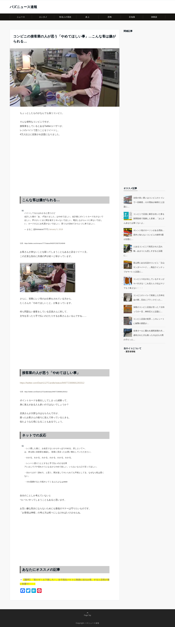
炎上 (87, 17)
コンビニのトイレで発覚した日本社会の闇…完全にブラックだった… (148, 297)
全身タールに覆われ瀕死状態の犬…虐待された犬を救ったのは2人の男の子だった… (144, 335)
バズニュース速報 (23, 7)
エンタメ (43, 17)
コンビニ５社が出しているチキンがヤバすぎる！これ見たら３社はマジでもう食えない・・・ (144, 283)
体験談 (154, 17)
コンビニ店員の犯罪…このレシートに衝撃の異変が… (148, 321)
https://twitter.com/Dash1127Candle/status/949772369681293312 (52, 383)
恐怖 (110, 17)
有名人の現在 (65, 17)
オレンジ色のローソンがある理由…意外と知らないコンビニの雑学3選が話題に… (144, 234)
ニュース (21, 17)
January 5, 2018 (56, 229)
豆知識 (132, 17)
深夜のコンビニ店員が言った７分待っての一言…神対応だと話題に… (148, 309)
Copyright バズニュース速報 (87, 623)
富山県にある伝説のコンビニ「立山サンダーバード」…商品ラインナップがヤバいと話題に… (144, 267)
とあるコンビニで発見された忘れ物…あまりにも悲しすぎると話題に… (143, 251)
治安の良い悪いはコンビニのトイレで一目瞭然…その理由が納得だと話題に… (144, 202)
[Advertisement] (64, 169)
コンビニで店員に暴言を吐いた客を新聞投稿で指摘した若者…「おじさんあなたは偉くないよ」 (144, 218)
